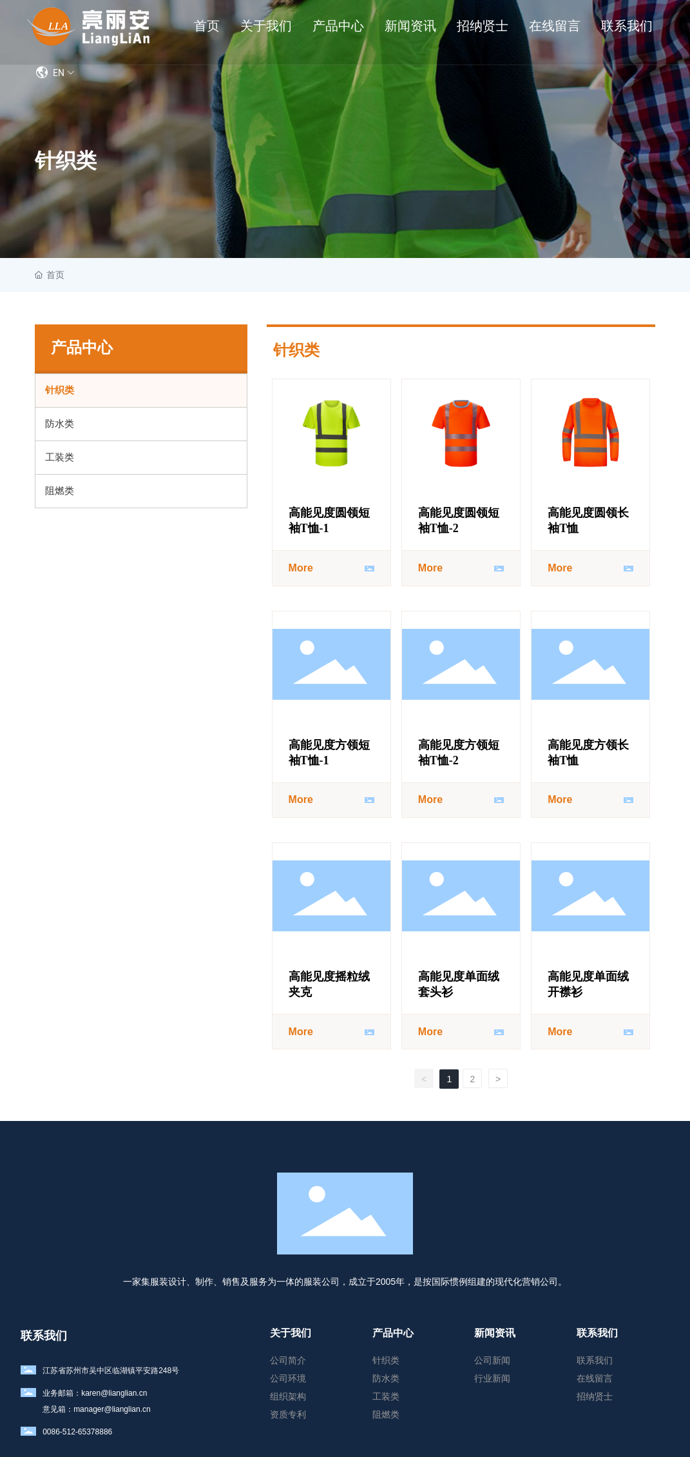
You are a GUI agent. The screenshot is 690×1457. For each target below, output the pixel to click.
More (301, 567)
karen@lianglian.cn (114, 1393)
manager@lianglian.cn (112, 1409)
